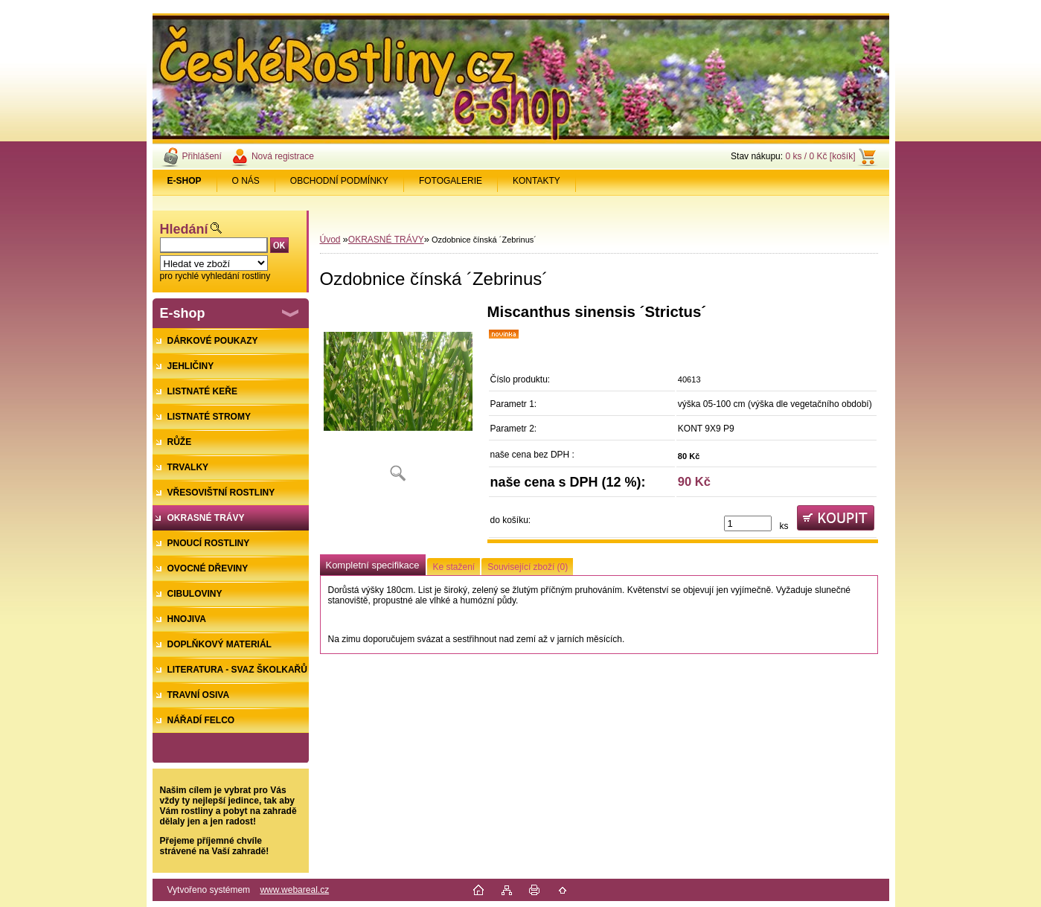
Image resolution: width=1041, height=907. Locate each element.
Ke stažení (454, 567)
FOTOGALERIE (450, 181)
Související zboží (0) (527, 567)
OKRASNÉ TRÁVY (386, 239)
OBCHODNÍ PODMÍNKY (339, 181)
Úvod (330, 239)
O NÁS (246, 181)
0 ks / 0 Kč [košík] (820, 156)
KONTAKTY (536, 181)
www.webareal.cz (294, 890)
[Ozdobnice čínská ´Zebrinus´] (398, 397)
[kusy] (748, 523)
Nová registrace (283, 156)
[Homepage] (185, 181)
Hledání (184, 229)
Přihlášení (202, 156)
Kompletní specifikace (373, 565)
